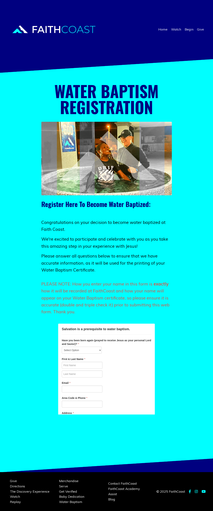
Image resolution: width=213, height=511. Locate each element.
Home (162, 29)
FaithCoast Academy (124, 489)
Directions (17, 486)
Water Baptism (70, 502)
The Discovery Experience (29, 491)
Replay (15, 502)
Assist (112, 494)
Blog (111, 499)
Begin (189, 29)
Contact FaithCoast (122, 483)
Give (200, 29)
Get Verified (68, 491)
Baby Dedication (71, 496)
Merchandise (68, 481)
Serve (63, 486)
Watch (176, 29)
